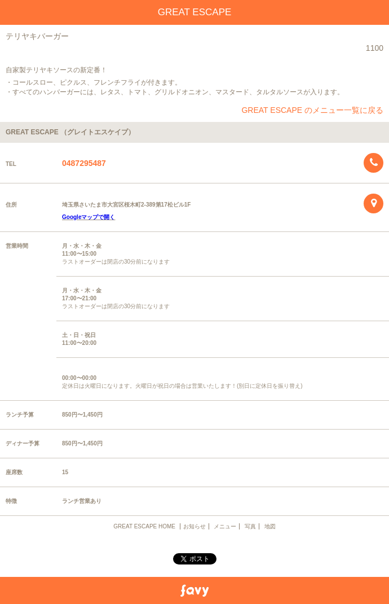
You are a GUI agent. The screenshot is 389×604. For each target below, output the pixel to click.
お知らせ (194, 526)
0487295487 (84, 163)
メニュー (225, 526)
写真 (250, 526)
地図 (270, 526)
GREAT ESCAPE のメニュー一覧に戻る (312, 110)
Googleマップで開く (88, 217)
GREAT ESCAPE (195, 12)
